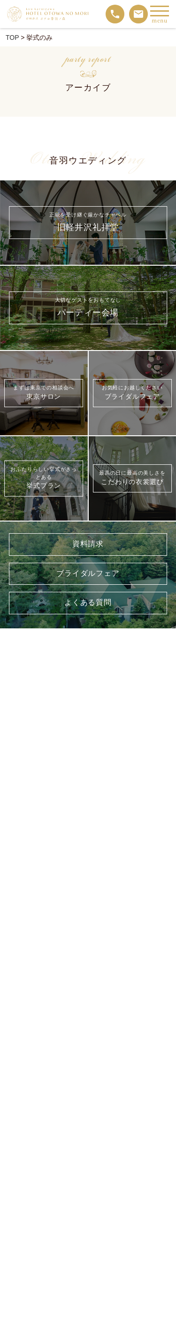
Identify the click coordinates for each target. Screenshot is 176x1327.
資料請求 (88, 544)
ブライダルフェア (87, 574)
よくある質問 (88, 603)
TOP (12, 37)
